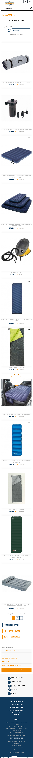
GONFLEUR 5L (16, 272)
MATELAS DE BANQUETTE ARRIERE (16, 414)
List (4, 27)
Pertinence (21, 30)
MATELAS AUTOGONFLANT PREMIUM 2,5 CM (16, 320)
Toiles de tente (16, 745)
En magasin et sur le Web (18, 685)
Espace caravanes (16, 701)
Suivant (21, 618)
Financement (14, 690)
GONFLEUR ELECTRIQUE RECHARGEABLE (16, 129)
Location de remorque (16, 710)
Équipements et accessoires (16, 741)
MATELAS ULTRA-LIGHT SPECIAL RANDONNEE (16, 556)
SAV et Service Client (17, 678)
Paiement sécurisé (16, 681)
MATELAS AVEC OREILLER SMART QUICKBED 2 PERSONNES (16, 605)
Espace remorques (16, 704)
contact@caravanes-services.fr (16, 735)
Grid (2, 27)
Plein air (16, 750)
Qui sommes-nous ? (16, 713)
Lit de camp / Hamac (12, 631)
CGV (22, 752)
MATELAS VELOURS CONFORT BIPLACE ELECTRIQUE (16, 176)
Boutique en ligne (16, 738)
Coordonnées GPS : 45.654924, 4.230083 (16, 728)
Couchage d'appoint (12, 625)
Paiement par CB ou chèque (16, 682)
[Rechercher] (17, 8)
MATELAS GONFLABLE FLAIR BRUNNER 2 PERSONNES (16, 225)
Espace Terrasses (16, 707)
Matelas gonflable (12, 637)
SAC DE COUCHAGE (16, 367)
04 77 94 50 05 (14, 679)
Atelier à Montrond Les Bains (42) (18, 686)
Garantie (13, 694)
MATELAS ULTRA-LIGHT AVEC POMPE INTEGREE (16, 461)
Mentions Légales (14, 752)
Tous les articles (16, 669)
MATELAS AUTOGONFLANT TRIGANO (16, 82)
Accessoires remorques (16, 747)
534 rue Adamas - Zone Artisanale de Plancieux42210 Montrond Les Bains (16, 724)
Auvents (16, 743)
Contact (17, 720)
